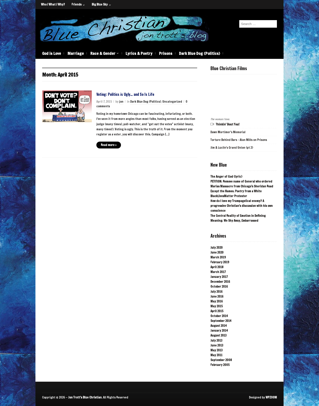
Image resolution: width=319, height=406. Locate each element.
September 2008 (221, 360)
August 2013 (218, 335)
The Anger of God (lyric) (226, 177)
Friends (77, 4)
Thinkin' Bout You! (227, 124)
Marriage (76, 53)
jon (121, 102)
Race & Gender (102, 53)
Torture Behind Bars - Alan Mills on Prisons (238, 140)
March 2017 (218, 272)
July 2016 (216, 292)
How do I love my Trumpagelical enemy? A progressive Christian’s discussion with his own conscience (241, 206)
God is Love (51, 53)
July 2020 (216, 248)
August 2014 (218, 326)
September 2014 (220, 321)
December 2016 (220, 282)
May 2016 (216, 301)
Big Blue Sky (100, 4)
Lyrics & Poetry (139, 53)
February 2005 (220, 365)
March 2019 (218, 257)
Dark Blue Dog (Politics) (199, 53)
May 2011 (216, 355)
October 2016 (219, 287)
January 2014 (219, 331)
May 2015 (216, 306)
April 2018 (216, 267)
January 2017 (219, 277)
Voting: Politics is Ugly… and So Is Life (125, 94)
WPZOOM (271, 397)
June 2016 (216, 296)
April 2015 (216, 311)
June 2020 (217, 252)
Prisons (165, 53)
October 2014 (219, 316)
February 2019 (219, 262)
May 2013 (216, 350)
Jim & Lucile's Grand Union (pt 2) (231, 148)
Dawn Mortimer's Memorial (227, 132)
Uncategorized (172, 102)
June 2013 (216, 345)
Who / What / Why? (53, 4)
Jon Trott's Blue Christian (85, 397)
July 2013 (216, 341)
